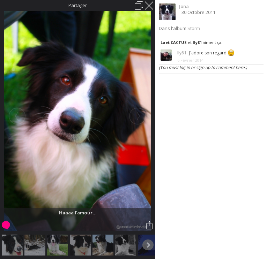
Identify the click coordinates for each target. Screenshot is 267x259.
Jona (184, 6)
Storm (193, 28)
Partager (77, 5)
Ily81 (197, 42)
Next (148, 245)
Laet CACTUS (174, 42)
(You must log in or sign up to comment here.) (203, 67)
